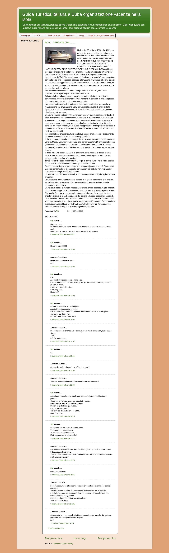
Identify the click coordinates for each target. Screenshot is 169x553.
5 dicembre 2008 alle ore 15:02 (62, 320)
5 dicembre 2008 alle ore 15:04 (62, 356)
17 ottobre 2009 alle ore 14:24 (62, 523)
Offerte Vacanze (53, 35)
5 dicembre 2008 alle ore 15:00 (62, 295)
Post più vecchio (106, 538)
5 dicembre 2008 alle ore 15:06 (62, 385)
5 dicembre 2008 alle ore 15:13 (62, 460)
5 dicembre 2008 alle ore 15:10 (62, 417)
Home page (25, 35)
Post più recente (54, 538)
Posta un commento (56, 528)
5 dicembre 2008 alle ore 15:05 (62, 370)
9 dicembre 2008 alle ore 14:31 (62, 504)
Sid (51, 221)
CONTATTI (38, 35)
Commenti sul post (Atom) (63, 544)
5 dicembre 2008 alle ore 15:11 (62, 438)
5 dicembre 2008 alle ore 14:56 (62, 249)
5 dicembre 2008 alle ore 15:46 (62, 475)
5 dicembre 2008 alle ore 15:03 (62, 342)
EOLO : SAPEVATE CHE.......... (60, 42)
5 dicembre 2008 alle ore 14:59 (62, 266)
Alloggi (81, 35)
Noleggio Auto (69, 35)
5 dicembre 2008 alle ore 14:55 (62, 235)
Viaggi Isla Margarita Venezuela (101, 35)
